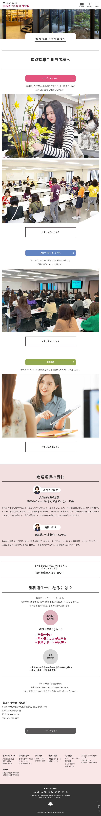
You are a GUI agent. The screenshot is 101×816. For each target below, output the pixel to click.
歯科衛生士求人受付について (89, 757)
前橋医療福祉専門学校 (11, 773)
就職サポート (53, 761)
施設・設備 (7, 761)
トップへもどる (50, 731)
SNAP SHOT (39, 759)
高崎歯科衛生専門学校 (11, 775)
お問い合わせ (70, 766)
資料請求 (68, 761)
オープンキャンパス (50, 78)
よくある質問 (70, 764)
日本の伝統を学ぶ (25, 763)
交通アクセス (7, 763)
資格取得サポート (55, 759)
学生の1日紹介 (40, 761)
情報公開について (87, 760)
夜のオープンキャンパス (50, 253)
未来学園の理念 (8, 759)
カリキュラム (24, 761)
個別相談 (50, 362)
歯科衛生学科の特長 (26, 759)
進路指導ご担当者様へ (89, 762)
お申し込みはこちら (51, 232)
